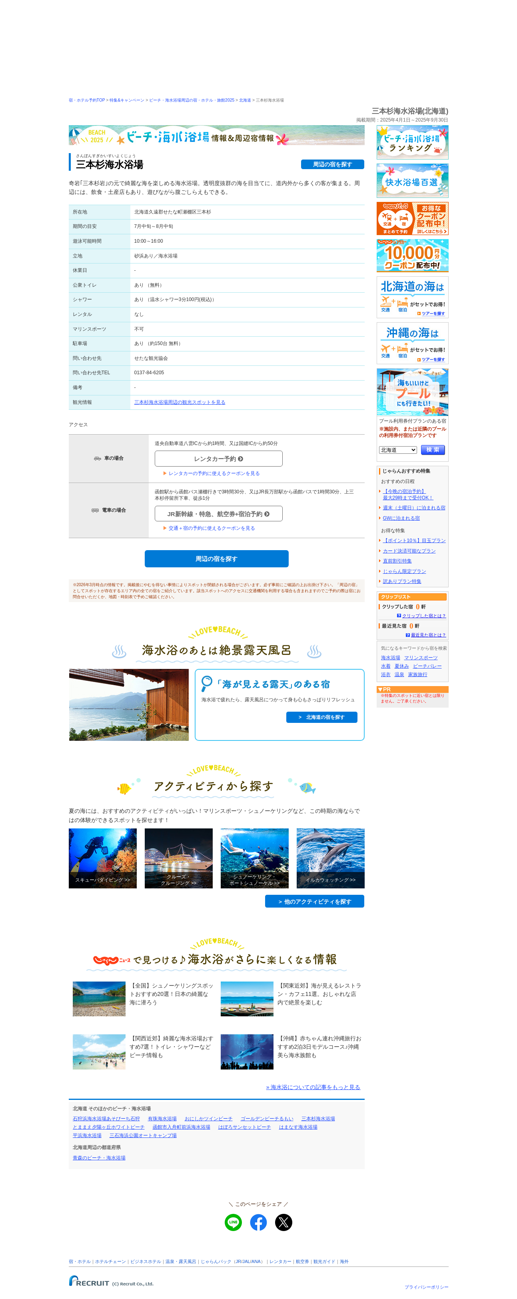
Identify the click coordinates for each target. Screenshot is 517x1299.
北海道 (245, 100)
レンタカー (280, 1261)
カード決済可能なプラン (409, 551)
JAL (246, 1261)
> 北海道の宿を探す (322, 717)
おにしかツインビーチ (209, 1118)
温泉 (399, 674)
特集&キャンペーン (127, 100)
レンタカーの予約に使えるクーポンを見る (211, 473)
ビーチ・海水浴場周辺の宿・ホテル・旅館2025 (191, 100)
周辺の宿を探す (332, 164)
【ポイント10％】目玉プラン (414, 540)
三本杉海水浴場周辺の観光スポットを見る (180, 402)
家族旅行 (417, 674)
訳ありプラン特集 (402, 581)
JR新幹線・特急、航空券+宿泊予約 (219, 514)
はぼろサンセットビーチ (244, 1127)
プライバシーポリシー (427, 1287)
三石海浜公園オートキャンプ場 (143, 1135)
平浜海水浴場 (87, 1135)
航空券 (302, 1261)
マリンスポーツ (421, 657)
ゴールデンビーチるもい (267, 1118)
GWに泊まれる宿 (401, 518)
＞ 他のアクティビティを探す (314, 901)
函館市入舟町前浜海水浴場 (181, 1127)
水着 (386, 666)
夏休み (402, 666)
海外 (344, 1261)
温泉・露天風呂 (181, 1261)
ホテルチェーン (110, 1261)
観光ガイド (324, 1261)
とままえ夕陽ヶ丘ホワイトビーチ (109, 1127)
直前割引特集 (397, 561)
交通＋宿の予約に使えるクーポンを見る (209, 528)
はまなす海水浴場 (298, 1127)
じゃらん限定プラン (404, 571)
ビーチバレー (427, 666)
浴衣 (386, 674)
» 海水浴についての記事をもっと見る (313, 1087)
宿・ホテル (80, 1261)
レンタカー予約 (218, 458)
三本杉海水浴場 (318, 1118)
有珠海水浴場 (162, 1118)
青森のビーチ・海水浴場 (99, 1158)
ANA (256, 1261)
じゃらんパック (216, 1261)
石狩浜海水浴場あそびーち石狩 (106, 1118)
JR (239, 1261)
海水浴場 (390, 657)
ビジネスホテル (145, 1261)
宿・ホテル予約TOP (87, 100)
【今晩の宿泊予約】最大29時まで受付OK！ (408, 495)
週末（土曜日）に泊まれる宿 (414, 508)
